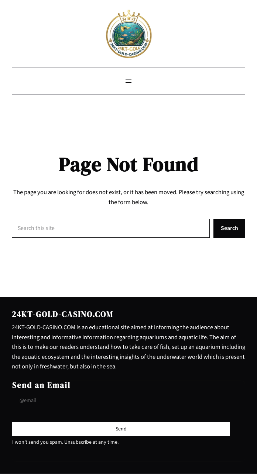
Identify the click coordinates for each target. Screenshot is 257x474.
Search (229, 228)
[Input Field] (121, 400)
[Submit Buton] (121, 429)
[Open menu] (128, 81)
